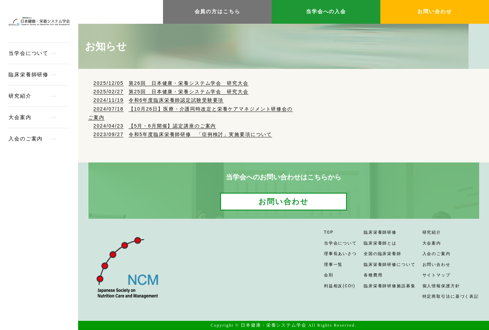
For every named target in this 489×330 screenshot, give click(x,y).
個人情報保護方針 (441, 286)
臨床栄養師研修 (28, 75)
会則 (328, 275)
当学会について (28, 53)
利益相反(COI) (340, 286)
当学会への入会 (326, 11)
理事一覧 (333, 264)
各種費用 (373, 275)
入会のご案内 (25, 139)
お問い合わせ (434, 11)
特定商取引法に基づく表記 (450, 296)
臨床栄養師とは (380, 243)
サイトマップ (436, 275)
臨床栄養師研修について (390, 264)
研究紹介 (20, 96)
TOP (328, 232)
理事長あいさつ (340, 253)
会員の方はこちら (217, 11)
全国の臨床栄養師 (382, 253)
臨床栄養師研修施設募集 (390, 286)
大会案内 (20, 117)
